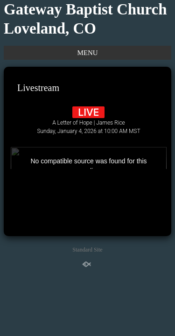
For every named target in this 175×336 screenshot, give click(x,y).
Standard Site (87, 249)
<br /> (89, 134)
